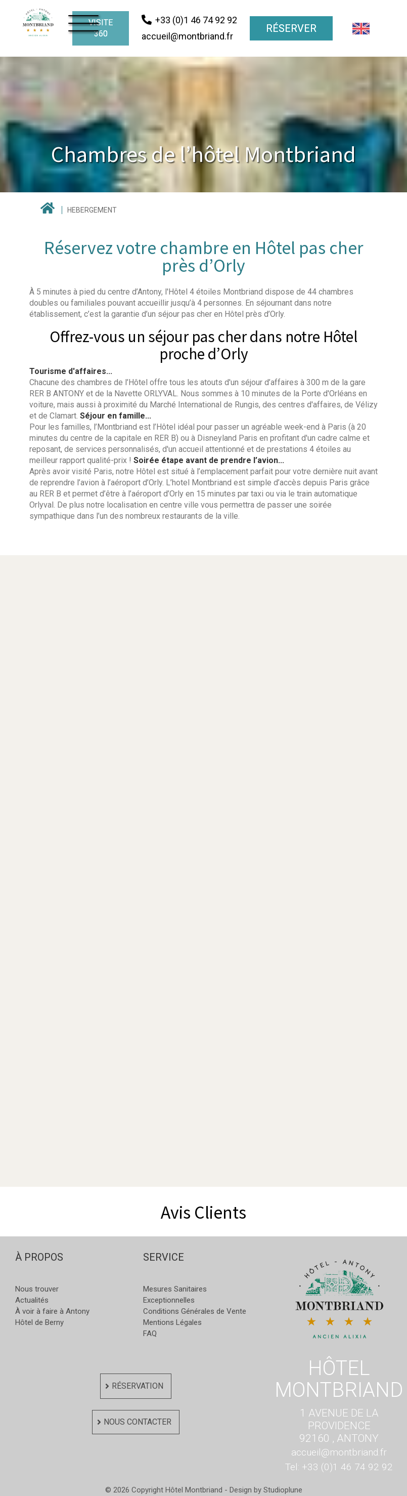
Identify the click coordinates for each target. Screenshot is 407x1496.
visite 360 (100, 28)
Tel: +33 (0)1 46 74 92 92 (339, 1467)
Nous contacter (137, 1422)
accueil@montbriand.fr (339, 1452)
